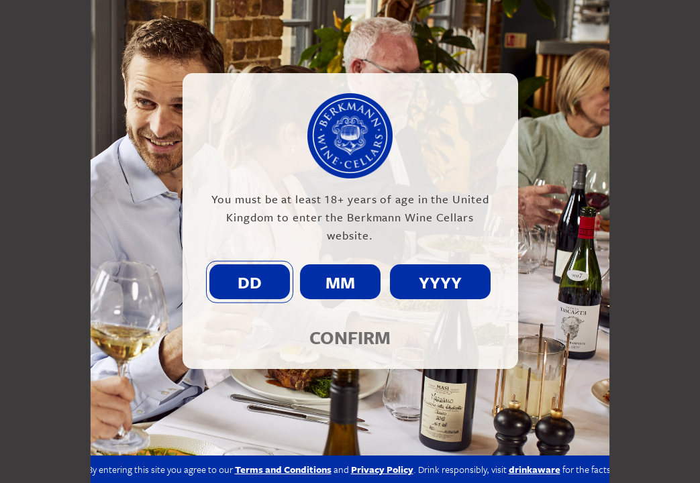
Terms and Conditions (283, 469)
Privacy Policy (382, 469)
